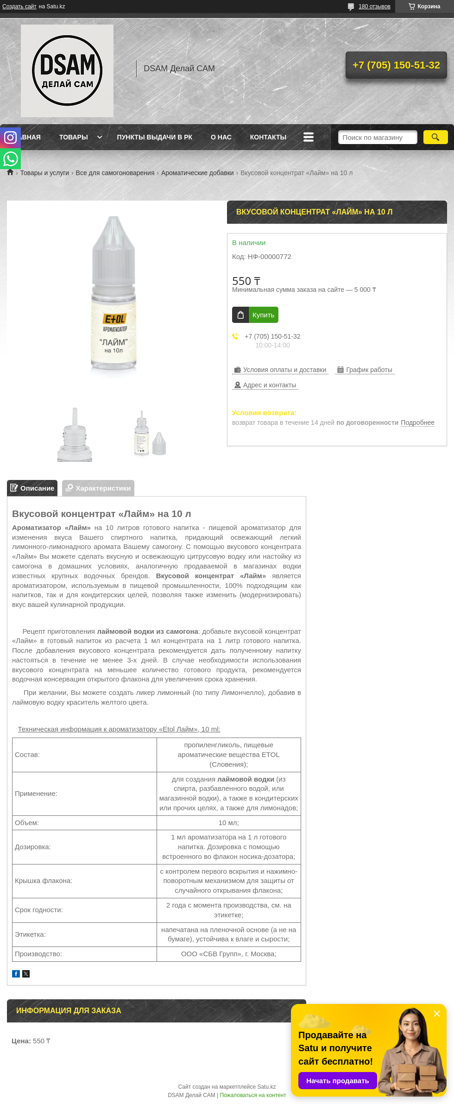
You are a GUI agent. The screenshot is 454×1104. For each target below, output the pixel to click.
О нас (221, 137)
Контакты (268, 137)
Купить (263, 315)
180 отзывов (375, 6)
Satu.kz (266, 1087)
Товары (73, 137)
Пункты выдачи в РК (154, 137)
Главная (25, 137)
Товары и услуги (44, 173)
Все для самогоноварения (115, 173)
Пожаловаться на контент (253, 1095)
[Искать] (435, 137)
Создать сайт (19, 6)
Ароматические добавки (197, 173)
